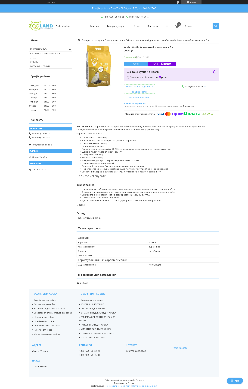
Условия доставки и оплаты (45, 53)
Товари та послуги (92, 40)
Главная (94, 25)
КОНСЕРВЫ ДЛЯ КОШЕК (92, 304)
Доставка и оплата (40, 66)
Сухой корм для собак (45, 300)
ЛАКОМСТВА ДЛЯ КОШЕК (93, 308)
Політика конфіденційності (145, 386)
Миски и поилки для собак (47, 334)
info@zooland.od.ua (42, 144)
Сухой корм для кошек (92, 300)
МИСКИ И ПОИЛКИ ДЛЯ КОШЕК (96, 329)
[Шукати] (216, 26)
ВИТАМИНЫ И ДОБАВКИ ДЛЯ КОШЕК (98, 312)
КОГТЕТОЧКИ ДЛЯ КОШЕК (93, 337)
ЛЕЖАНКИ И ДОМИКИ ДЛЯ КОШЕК (97, 333)
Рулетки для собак (43, 329)
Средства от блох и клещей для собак (53, 312)
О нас (136, 25)
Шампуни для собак (44, 317)
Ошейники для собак (44, 321)
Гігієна (129, 40)
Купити (136, 64)
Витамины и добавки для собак (49, 308)
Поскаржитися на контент (118, 386)
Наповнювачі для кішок (147, 40)
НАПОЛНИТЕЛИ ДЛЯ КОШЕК (94, 324)
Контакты (152, 25)
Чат (235, 380)
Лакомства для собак (44, 304)
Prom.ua (140, 380)
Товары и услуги (115, 25)
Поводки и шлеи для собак (47, 325)
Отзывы (34, 62)
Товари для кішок (114, 40)
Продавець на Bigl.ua (124, 383)
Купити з (162, 64)
